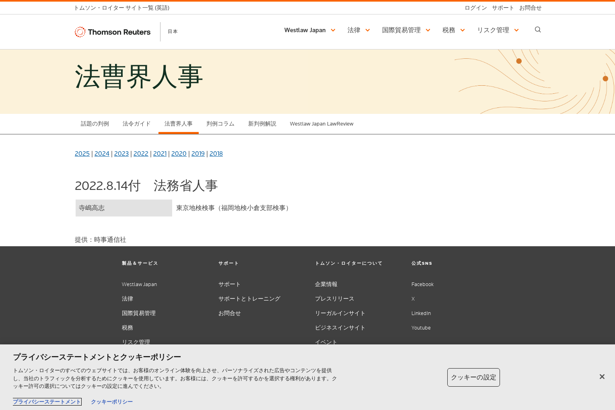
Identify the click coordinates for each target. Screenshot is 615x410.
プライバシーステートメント (47, 402)
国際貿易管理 (139, 313)
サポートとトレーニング (249, 298)
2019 (198, 153)
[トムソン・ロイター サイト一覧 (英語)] (124, 8)
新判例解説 (262, 123)
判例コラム (220, 123)
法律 (127, 298)
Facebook (422, 284)
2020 (179, 153)
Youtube (421, 327)
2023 (121, 153)
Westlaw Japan (139, 284)
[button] (311, 30)
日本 (173, 31)
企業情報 (326, 284)
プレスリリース (334, 298)
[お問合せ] (528, 8)
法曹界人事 (179, 123)
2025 (82, 153)
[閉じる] (602, 376)
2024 (102, 153)
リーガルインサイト (340, 313)
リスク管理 (136, 342)
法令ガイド (137, 123)
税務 (127, 327)
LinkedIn (421, 313)
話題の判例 (95, 123)
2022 (141, 153)
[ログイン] (473, 8)
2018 (216, 153)
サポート (229, 284)
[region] (307, 377)
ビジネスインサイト (340, 327)
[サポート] (500, 8)
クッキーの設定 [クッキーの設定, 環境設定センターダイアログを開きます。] (473, 377)
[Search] (538, 29)
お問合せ (229, 313)
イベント (326, 342)
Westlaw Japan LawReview (322, 123)
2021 (160, 153)
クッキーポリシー (112, 402)
